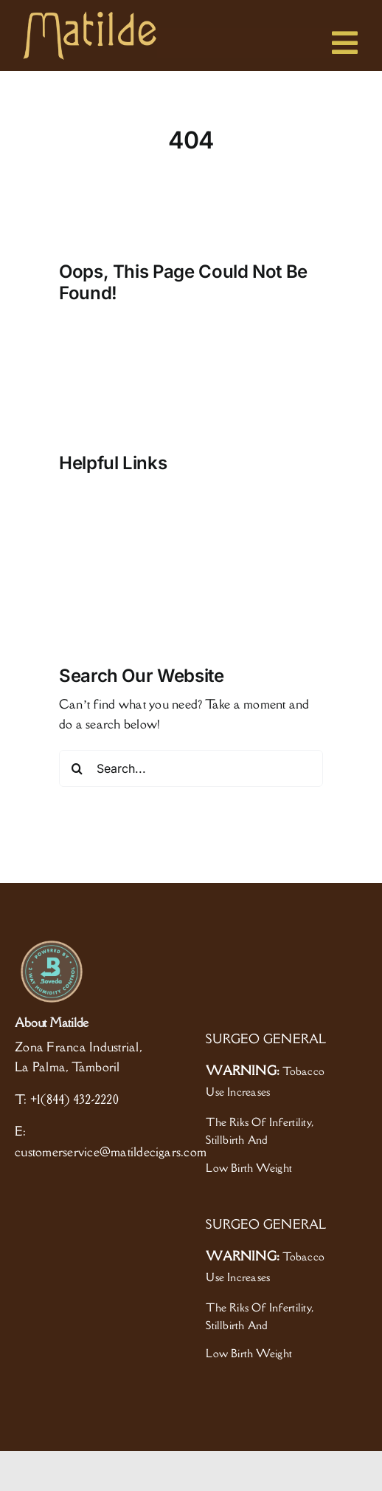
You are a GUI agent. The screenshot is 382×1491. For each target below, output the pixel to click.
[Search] (77, 768)
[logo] (89, 17)
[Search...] (191, 768)
